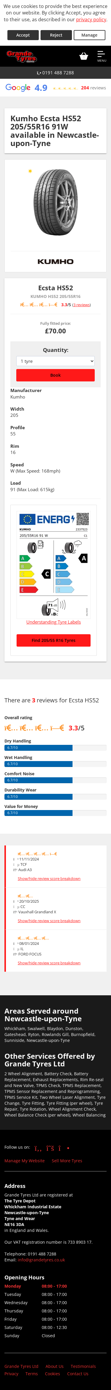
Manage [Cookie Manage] (89, 35)
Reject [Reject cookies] (56, 35)
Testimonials (83, 1366)
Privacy (11, 1373)
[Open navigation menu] (102, 56)
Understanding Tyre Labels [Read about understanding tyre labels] (53, 622)
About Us (55, 1366)
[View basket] (84, 56)
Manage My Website (24, 1160)
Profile (17, 427)
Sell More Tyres (67, 1160)
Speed (17, 465)
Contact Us (78, 1373)
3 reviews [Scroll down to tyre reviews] (81, 304)
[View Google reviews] (55, 87)
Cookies (52, 1373)
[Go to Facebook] (38, 1148)
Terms (31, 1373)
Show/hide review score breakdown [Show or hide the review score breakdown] (49, 878)
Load (15, 483)
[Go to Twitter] (50, 1148)
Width (17, 409)
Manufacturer (26, 390)
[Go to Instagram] (64, 1148)
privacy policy (91, 19)
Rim (14, 446)
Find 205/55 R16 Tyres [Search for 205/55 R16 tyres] (53, 640)
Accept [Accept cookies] (23, 35)
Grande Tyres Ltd (21, 1366)
